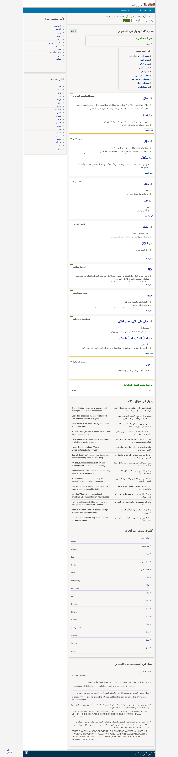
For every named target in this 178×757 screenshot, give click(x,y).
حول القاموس (125, 10)
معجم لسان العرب (141, 75)
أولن (146, 593)
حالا (147, 577)
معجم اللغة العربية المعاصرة (137, 56)
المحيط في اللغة (142, 72)
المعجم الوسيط (142, 68)
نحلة (146, 554)
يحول (146, 546)
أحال (146, 648)
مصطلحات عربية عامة (139, 79)
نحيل (146, 562)
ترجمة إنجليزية (142, 87)
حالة (146, 538)
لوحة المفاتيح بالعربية (143, 10)
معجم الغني (144, 60)
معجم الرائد (144, 64)
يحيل (146, 609)
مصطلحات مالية (142, 83)
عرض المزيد (148, 130)
